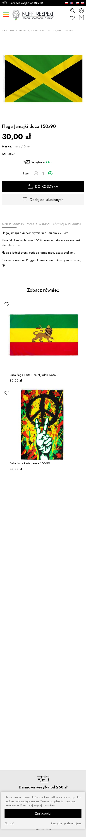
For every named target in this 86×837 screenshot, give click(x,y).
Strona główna (9, 30)
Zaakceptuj (43, 813)
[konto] (81, 10)
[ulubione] (7, 304)
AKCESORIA (24, 30)
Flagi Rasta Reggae (40, 30)
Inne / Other (23, 146)
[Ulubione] (72, 18)
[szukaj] (72, 10)
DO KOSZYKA (43, 186)
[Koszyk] (81, 18)
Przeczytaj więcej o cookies (37, 805)
